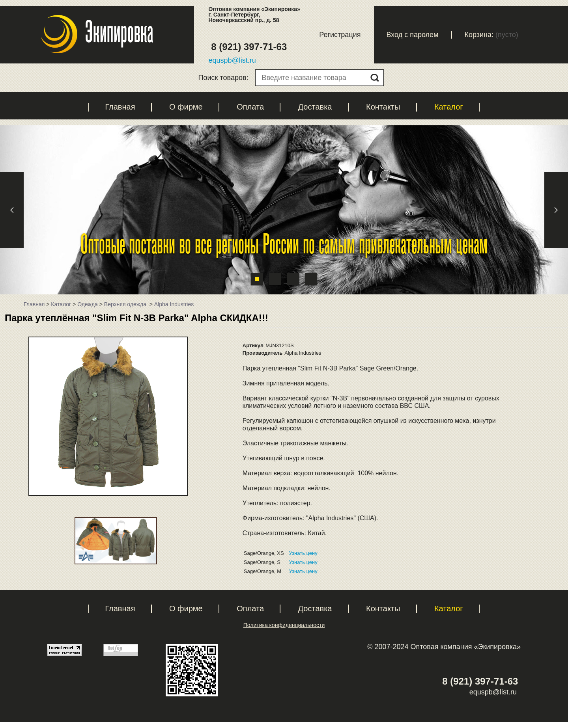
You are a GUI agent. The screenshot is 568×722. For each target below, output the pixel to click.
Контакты (383, 106)
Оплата (250, 106)
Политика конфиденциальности (284, 625)
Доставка (315, 106)
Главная (120, 106)
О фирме (186, 106)
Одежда (87, 304)
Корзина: (479, 35)
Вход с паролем (413, 35)
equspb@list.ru (232, 60)
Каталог (448, 106)
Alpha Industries (174, 304)
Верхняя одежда (126, 304)
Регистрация (340, 35)
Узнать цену (303, 553)
